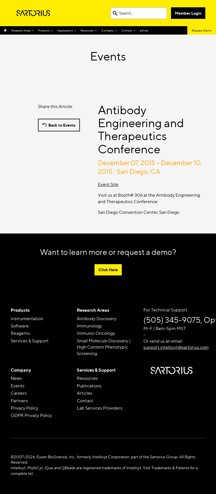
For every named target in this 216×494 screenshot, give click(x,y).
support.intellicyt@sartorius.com (176, 347)
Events (17, 386)
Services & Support (30, 340)
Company (107, 30)
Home (6, 30)
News (16, 378)
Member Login (188, 13)
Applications (65, 30)
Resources (87, 30)
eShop (144, 30)
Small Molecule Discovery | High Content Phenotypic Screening (103, 347)
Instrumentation (27, 318)
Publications (89, 386)
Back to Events (61, 125)
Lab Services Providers (99, 408)
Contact (127, 30)
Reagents (20, 333)
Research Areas (21, 30)
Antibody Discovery (96, 318)
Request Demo (202, 30)
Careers (19, 393)
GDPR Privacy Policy (31, 415)
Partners (19, 400)
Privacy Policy (24, 408)
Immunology (89, 326)
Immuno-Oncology (96, 333)
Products (44, 30)
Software (20, 326)
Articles (84, 393)
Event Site (108, 184)
